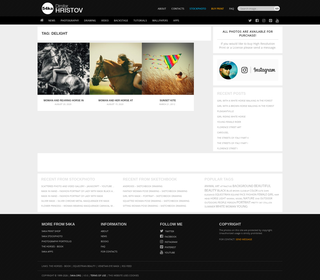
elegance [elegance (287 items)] (209, 194)
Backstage (121, 20)
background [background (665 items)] (242, 186)
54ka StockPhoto (52, 236)
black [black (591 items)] (221, 190)
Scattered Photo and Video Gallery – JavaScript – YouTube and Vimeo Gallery (78, 186)
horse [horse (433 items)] (214, 198)
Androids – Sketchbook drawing (142, 186)
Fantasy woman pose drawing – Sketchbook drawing (155, 191)
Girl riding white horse (231, 116)
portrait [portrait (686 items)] (244, 202)
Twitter (169, 231)
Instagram (170, 241)
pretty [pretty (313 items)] (255, 202)
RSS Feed (127, 266)
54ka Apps (47, 251)
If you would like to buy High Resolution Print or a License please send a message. (247, 39)
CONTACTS (177, 8)
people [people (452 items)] (222, 202)
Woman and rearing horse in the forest (59, 91)
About (104, 231)
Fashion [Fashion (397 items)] (251, 194)
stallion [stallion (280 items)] (267, 202)
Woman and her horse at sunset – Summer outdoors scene (102, 91)
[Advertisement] (161, 162)
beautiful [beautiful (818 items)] (262, 186)
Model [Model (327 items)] (239, 198)
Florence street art (229, 127)
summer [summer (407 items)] (209, 206)
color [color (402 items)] (254, 190)
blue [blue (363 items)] (229, 190)
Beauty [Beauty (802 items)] (210, 190)
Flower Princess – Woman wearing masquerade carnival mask (78, 205)
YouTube (169, 252)
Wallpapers (160, 20)
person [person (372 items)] (231, 202)
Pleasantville (225, 111)
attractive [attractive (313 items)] (226, 186)
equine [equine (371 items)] (235, 194)
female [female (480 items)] (262, 194)
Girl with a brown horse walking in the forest (245, 105)
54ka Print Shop (51, 231)
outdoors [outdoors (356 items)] (210, 202)
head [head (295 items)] (207, 198)
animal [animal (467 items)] (209, 186)
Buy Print (217, 8)
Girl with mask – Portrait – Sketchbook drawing (152, 195)
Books (105, 241)
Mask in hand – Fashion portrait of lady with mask (72, 195)
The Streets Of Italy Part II (233, 137)
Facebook (170, 236)
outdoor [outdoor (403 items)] (266, 198)
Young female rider (229, 121)
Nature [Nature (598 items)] (248, 198)
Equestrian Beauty (84, 266)
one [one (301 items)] (257, 198)
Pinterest (170, 247)
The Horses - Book (52, 246)
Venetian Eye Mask (108, 266)
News (51, 20)
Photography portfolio (57, 241)
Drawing (90, 20)
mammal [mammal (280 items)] (231, 198)
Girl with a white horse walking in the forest (244, 100)
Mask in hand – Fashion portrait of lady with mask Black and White (78, 191)
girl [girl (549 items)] (271, 194)
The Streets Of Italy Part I (232, 143)
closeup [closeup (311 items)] (244, 190)
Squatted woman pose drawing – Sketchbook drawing (156, 200)
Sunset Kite (146, 91)
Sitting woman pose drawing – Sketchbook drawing (154, 205)
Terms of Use (98, 275)
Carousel (223, 132)
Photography (70, 20)
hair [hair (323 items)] (276, 194)
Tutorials (140, 20)
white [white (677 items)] (220, 206)
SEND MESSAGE (244, 239)
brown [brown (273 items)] (236, 191)
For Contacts (109, 251)
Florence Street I (227, 148)
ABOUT (162, 8)
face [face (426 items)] (243, 194)
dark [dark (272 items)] (266, 191)
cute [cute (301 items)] (260, 191)
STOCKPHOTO (198, 8)
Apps (176, 20)
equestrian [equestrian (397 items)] (222, 194)
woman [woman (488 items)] (231, 206)
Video (105, 20)
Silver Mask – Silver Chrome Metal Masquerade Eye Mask (75, 200)
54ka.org (75, 275)
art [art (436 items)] (217, 186)
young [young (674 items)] (242, 206)
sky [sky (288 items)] (261, 202)
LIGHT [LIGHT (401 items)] (222, 198)
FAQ (231, 8)
